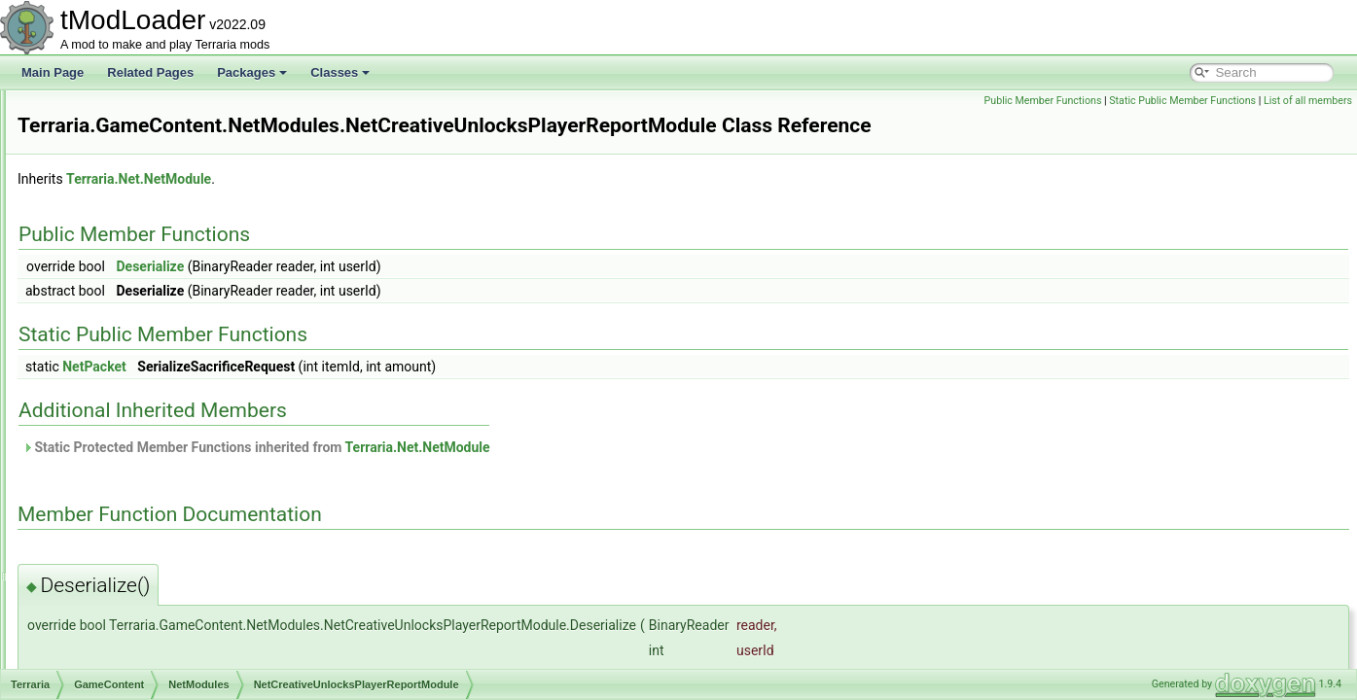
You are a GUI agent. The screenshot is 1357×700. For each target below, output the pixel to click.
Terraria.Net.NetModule (381, 179)
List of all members (1308, 100)
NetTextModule (150, 496)
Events (113, 111)
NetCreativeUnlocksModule (181, 367)
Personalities (128, 538)
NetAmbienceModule (165, 282)
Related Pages (150, 72)
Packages (252, 72)
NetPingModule (151, 453)
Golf (106, 153)
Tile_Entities (127, 624)
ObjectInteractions (142, 517)
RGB (108, 560)
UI (101, 645)
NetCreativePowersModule (180, 346)
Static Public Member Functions (1182, 100)
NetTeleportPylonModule (174, 474)
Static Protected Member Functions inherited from (499, 447)
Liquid (110, 196)
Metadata (119, 239)
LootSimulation (133, 218)
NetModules (126, 260)
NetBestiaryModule (160, 303)
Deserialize (393, 266)
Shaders (117, 581)
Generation (124, 132)
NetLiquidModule (154, 410)
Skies (109, 603)
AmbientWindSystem (149, 667)
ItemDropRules (134, 175)
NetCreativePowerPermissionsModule (209, 325)
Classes (340, 72)
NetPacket (337, 366)
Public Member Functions (1043, 100)
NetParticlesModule (161, 431)
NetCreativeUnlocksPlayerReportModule (215, 389)
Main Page (52, 72)
